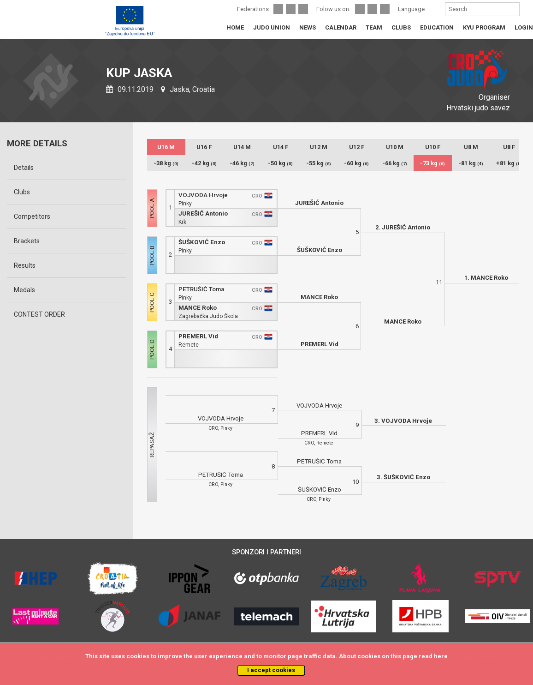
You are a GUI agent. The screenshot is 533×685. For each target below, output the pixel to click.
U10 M (394, 147)
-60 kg (356, 163)
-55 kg (318, 163)
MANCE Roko (197, 307)
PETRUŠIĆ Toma (201, 289)
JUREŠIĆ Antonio (203, 213)
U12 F (356, 147)
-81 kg (470, 163)
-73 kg (432, 163)
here (441, 656)
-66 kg (394, 163)
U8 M (471, 147)
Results (25, 265)
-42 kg (204, 163)
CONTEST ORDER (39, 314)
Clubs (22, 192)
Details (24, 167)
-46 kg (242, 163)
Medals (24, 290)
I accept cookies (271, 670)
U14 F (280, 147)
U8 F (509, 147)
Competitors (32, 216)
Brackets (27, 241)
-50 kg (280, 163)
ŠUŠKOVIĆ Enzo (201, 242)
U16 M (166, 147)
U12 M (318, 147)
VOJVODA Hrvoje (203, 195)
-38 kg (166, 163)
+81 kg (509, 163)
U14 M (242, 147)
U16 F (204, 147)
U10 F (432, 147)
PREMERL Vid (198, 336)
